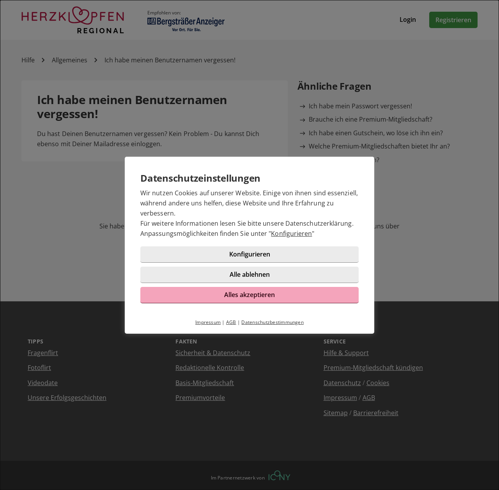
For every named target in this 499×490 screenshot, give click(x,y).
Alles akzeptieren (249, 294)
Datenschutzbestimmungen (272, 322)
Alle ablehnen (250, 274)
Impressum (208, 322)
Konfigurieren (291, 233)
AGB (231, 322)
